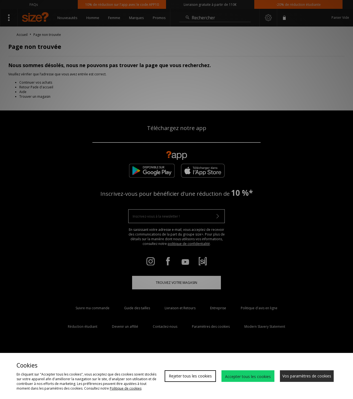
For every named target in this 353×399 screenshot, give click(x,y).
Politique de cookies (125, 388)
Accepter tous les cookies (248, 376)
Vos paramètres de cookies (306, 376)
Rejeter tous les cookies (190, 376)
